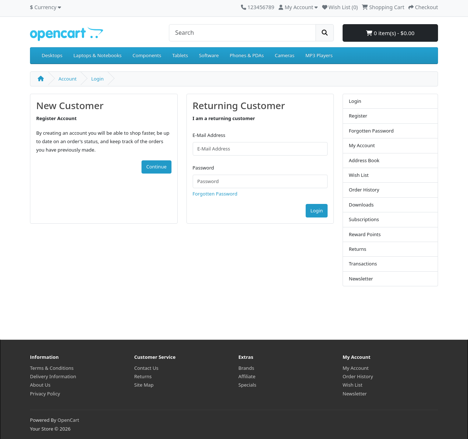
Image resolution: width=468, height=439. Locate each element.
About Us (40, 385)
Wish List (359, 175)
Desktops (52, 55)
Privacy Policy (45, 393)
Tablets (180, 55)
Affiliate (247, 376)
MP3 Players (319, 55)
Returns (357, 249)
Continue (156, 166)
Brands (246, 368)
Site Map (144, 385)
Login (97, 78)
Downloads (361, 204)
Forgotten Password (215, 193)
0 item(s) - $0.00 (390, 33)
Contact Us (146, 368)
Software (209, 55)
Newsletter (361, 278)
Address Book (364, 160)
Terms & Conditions (51, 368)
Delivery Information (53, 376)
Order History (364, 189)
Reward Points (365, 234)
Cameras (285, 55)
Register (358, 115)
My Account (362, 145)
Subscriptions (364, 219)
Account (67, 78)
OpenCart (68, 420)
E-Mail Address (209, 135)
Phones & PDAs (247, 55)
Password (203, 167)
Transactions (363, 263)
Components (147, 55)
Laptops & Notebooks (97, 55)
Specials (247, 385)
